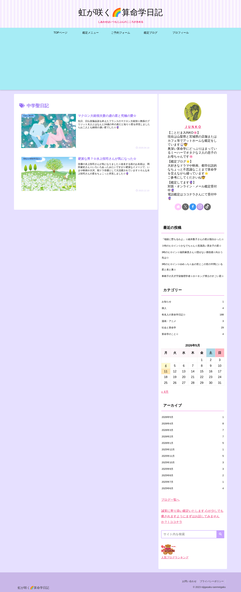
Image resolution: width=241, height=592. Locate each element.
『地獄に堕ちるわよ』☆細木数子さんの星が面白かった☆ (193, 239)
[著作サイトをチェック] (178, 206)
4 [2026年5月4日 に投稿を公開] (166, 365)
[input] (192, 534)
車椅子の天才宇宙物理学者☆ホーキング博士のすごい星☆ (193, 276)
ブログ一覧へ (170, 499)
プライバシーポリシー (212, 581)
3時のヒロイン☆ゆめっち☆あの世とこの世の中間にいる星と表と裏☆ (192, 267)
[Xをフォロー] (185, 206)
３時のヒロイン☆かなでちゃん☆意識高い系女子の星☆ (191, 245)
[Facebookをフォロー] (192, 206)
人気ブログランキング (174, 557)
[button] (220, 534)
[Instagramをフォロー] (200, 206)
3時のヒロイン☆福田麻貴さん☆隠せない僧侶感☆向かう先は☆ (192, 255)
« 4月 (165, 392)
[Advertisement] (120, 66)
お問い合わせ (189, 581)
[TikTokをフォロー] (207, 206)
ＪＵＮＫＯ (192, 127)
